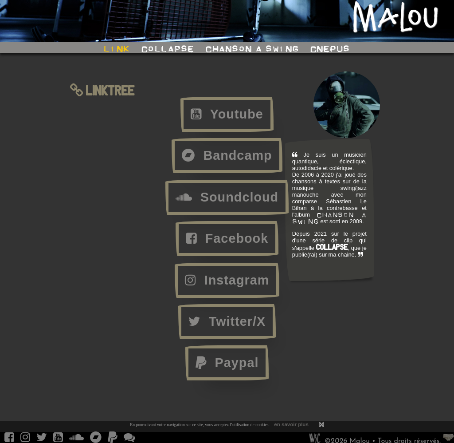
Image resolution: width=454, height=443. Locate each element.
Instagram (227, 280)
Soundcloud (227, 197)
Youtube (227, 114)
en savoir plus (291, 424)
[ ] (321, 424)
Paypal (227, 363)
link (116, 49)
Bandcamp (227, 155)
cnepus (330, 49)
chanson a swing (252, 49)
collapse (167, 49)
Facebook (227, 238)
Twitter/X (227, 321)
